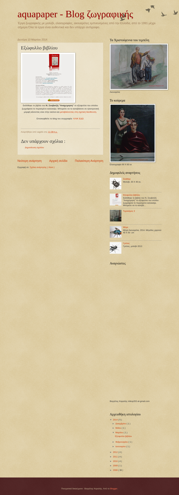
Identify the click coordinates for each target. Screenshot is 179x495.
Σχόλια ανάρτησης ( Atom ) (42, 167)
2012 (115, 452)
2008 (115, 470)
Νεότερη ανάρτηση (29, 160)
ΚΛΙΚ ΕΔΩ (78, 118)
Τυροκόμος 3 (129, 211)
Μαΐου (118, 428)
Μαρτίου (119, 432)
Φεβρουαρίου (121, 442)
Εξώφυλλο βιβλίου (131, 195)
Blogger (113, 488)
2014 (115, 419)
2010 (115, 461)
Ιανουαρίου (120, 446)
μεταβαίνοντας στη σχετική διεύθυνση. (78, 112)
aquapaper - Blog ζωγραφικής (75, 14)
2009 (115, 465)
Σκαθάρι (126, 179)
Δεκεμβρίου (121, 423)
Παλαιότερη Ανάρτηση (89, 160)
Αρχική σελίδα (58, 160)
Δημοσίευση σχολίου (34, 147)
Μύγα (125, 227)
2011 (115, 456)
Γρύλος (126, 243)
